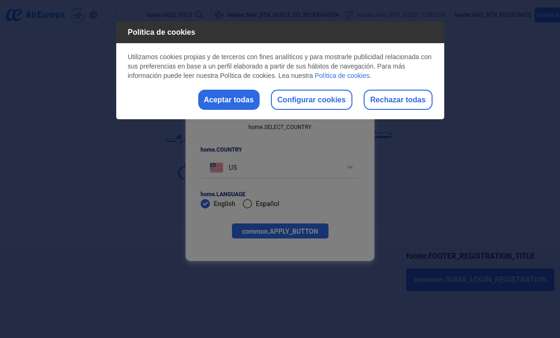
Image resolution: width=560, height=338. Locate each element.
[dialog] (280, 71)
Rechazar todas (391, 100)
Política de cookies (342, 75)
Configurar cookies (293, 100)
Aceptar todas (199, 100)
